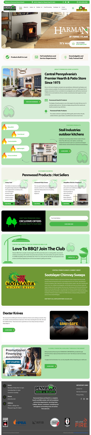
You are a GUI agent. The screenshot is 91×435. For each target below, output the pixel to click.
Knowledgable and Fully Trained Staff (73, 57)
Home (20, 7)
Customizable (10, 141)
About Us (26, 7)
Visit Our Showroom (81, 392)
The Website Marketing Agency (81, 432)
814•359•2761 (82, 2)
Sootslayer (55, 7)
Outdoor (38, 7)
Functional (18, 134)
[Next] (86, 30)
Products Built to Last (16, 57)
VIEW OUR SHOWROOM (33, 102)
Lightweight (18, 148)
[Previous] (5, 30)
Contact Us (64, 9)
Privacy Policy (80, 395)
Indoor (31, 7)
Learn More (10, 330)
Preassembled (10, 155)
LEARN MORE (66, 151)
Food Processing (48, 7)
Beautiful (8, 127)
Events (63, 7)
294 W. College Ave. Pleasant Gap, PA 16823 (43, 2)
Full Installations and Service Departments (45, 57)
